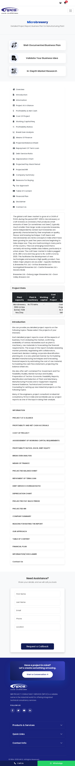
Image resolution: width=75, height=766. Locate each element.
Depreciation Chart (23, 159)
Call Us (19, 763)
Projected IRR (20, 169)
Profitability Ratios (23, 127)
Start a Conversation (37, 674)
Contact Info (19, 743)
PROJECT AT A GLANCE (23, 418)
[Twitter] (18, 710)
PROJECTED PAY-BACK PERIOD (26, 501)
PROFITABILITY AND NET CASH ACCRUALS (31, 425)
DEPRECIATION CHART (22, 493)
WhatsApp (56, 763)
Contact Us (19, 207)
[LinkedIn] (30, 710)
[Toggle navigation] (70, 10)
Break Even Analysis (23, 132)
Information (20, 100)
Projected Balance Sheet (25, 143)
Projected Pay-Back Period (26, 164)
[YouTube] (24, 710)
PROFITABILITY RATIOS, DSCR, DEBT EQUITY (31, 448)
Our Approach (21, 185)
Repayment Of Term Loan (26, 148)
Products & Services (24, 725)
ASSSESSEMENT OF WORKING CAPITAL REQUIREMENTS (36, 440)
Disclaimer (19, 201)
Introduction (20, 95)
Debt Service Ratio (23, 153)
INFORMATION (19, 410)
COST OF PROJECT (21, 433)
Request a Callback (37, 646)
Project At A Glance (23, 105)
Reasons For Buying (23, 180)
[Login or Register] (60, 3)
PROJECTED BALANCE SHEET (25, 471)
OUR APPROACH (20, 531)
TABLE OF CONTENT (21, 539)
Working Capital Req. (24, 121)
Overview (18, 89)
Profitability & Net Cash (25, 111)
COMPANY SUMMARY (22, 516)
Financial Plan (20, 196)
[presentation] (32, 636)
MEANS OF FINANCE (21, 463)
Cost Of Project (21, 116)
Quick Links (19, 734)
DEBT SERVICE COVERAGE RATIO (27, 486)
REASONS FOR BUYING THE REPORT (28, 524)
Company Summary (23, 175)
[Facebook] (12, 710)
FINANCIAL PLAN (20, 546)
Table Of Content (22, 191)
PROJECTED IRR (19, 508)
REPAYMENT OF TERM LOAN (24, 478)
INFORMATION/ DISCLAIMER (25, 554)
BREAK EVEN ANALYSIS (22, 455)
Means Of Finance (22, 137)
